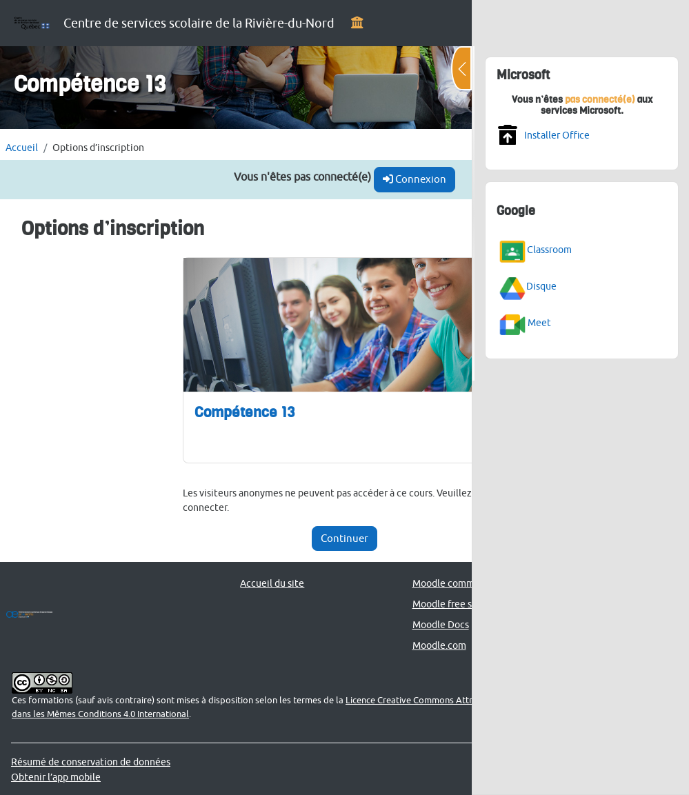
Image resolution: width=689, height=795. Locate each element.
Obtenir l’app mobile (56, 777)
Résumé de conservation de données (90, 761)
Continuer (344, 538)
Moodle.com (439, 645)
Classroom (549, 249)
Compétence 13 (244, 412)
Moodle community (454, 583)
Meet (539, 322)
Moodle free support (456, 604)
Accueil (22, 147)
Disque (541, 286)
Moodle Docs (440, 624)
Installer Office (557, 135)
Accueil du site (272, 583)
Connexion (414, 179)
